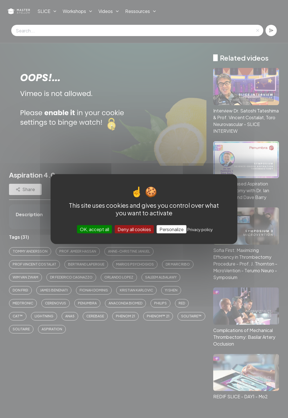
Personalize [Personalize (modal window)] (171, 229)
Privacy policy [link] (200, 229)
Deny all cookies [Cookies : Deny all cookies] (134, 229)
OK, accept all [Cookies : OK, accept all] (94, 229)
